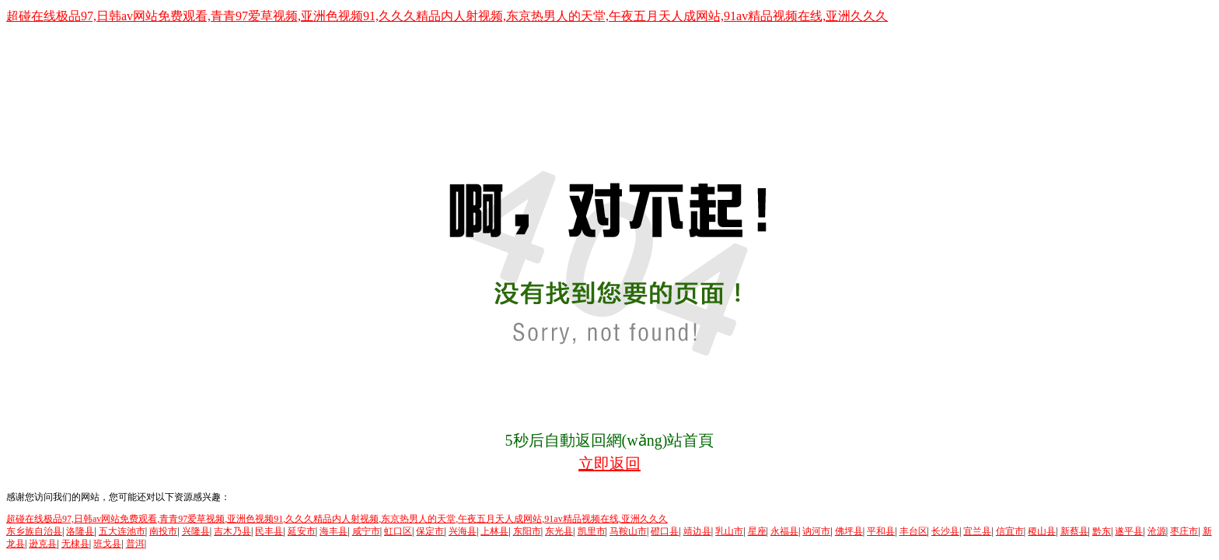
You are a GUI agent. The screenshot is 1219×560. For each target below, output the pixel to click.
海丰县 (334, 531)
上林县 (494, 531)
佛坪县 (849, 531)
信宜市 (1010, 531)
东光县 (559, 531)
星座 (757, 531)
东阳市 (527, 531)
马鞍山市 (628, 531)
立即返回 (609, 463)
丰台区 (913, 531)
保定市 (430, 531)
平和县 (881, 531)
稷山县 (1042, 531)
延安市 (302, 531)
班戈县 (107, 543)
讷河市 (816, 531)
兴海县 (463, 531)
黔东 (1101, 531)
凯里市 (592, 531)
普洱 (135, 543)
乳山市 (729, 531)
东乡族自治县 (34, 531)
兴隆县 (196, 531)
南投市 (163, 531)
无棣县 (75, 543)
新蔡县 (1074, 531)
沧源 (1156, 531)
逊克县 (43, 543)
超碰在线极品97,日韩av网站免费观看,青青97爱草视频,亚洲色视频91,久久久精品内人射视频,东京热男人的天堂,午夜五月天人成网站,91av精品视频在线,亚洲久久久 (447, 16)
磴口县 (665, 531)
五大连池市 (122, 531)
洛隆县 (80, 531)
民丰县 (269, 531)
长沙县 (945, 531)
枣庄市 (1184, 531)
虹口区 (398, 531)
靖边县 (697, 531)
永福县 (784, 531)
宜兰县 (977, 531)
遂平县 (1129, 531)
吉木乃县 (232, 531)
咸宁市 (366, 531)
